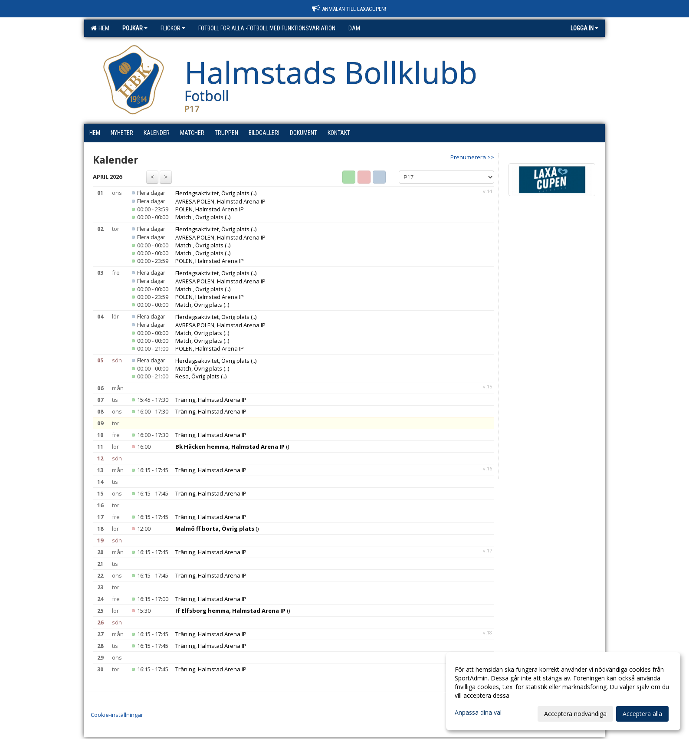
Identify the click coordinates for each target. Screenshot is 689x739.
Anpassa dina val (478, 712)
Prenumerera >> (472, 157)
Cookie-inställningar (117, 715)
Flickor (173, 28)
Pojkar (135, 28)
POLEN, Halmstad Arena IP (209, 209)
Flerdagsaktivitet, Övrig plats (212, 193)
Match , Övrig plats (199, 217)
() (232, 446)
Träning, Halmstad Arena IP (210, 400)
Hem (100, 28)
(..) (253, 193)
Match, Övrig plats (198, 305)
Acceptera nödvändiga (575, 713)
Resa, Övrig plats (197, 376)
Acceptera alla (642, 713)
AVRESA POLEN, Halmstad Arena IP (220, 201)
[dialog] (563, 691)
